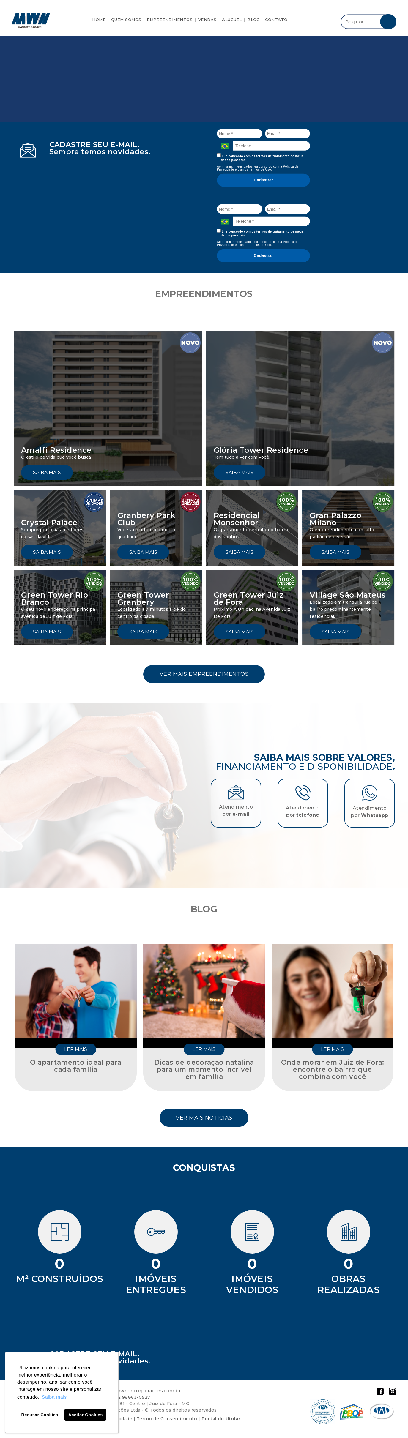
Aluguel (232, 19)
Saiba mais (47, 472)
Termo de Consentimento (167, 1420)
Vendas (207, 19)
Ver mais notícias (204, 1119)
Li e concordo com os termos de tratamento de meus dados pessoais (260, 157)
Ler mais (75, 1050)
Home (98, 19)
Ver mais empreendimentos (204, 674)
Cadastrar (263, 180)
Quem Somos (126, 19)
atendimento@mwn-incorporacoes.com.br (131, 1393)
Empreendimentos (170, 19)
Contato (276, 19)
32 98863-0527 (132, 1399)
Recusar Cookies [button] (39, 1414)
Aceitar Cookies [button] (85, 1414)
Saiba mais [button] (54, 1397)
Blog (253, 19)
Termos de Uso (260, 169)
